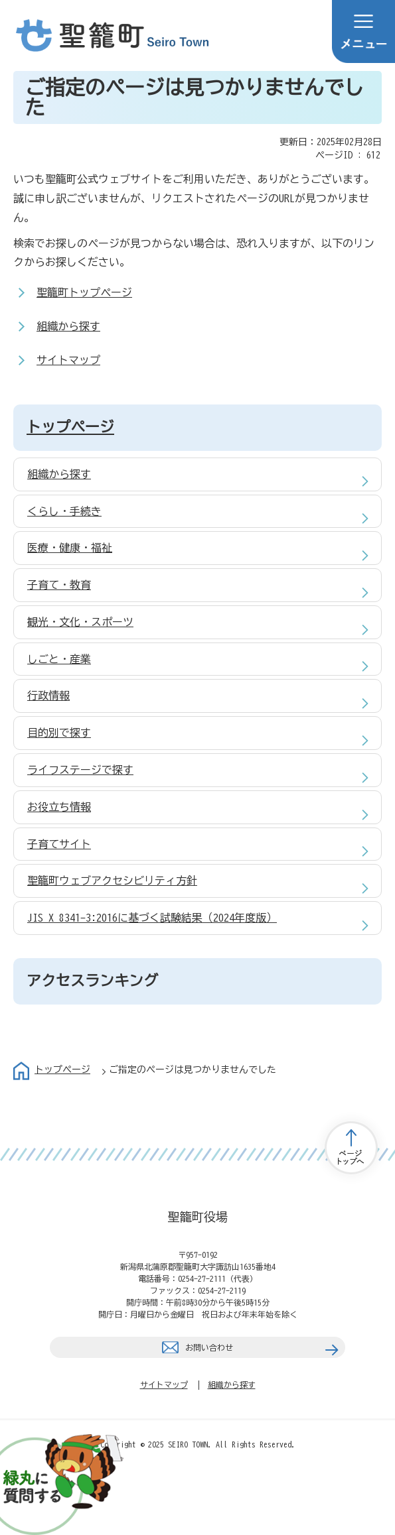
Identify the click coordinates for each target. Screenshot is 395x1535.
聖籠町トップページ (84, 292)
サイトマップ (68, 360)
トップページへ (351, 1148)
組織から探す (68, 326)
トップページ (70, 427)
